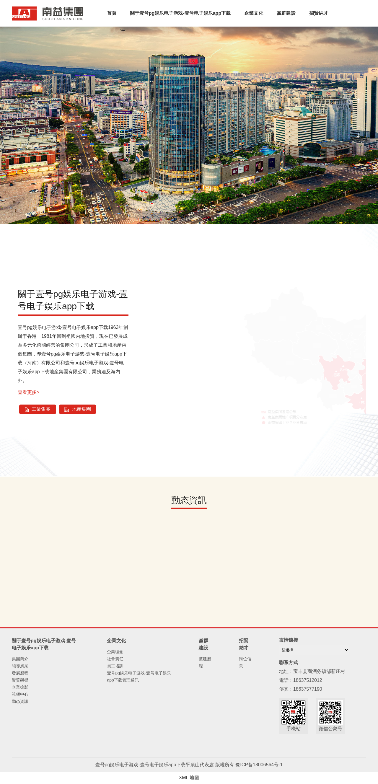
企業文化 (253, 13)
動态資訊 (20, 701)
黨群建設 (286, 13)
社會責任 (115, 658)
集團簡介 (20, 658)
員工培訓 (115, 666)
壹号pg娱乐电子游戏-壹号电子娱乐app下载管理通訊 (139, 676)
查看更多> (28, 392)
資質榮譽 (20, 680)
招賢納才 (318, 13)
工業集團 (37, 409)
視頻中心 (20, 694)
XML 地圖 (189, 777)
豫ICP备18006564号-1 (259, 764)
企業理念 (115, 651)
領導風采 (20, 666)
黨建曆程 (205, 662)
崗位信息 (245, 662)
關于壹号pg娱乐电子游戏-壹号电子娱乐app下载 (180, 13)
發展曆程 (20, 673)
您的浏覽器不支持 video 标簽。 (189, 118)
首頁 (111, 13)
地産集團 (77, 409)
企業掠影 (20, 687)
